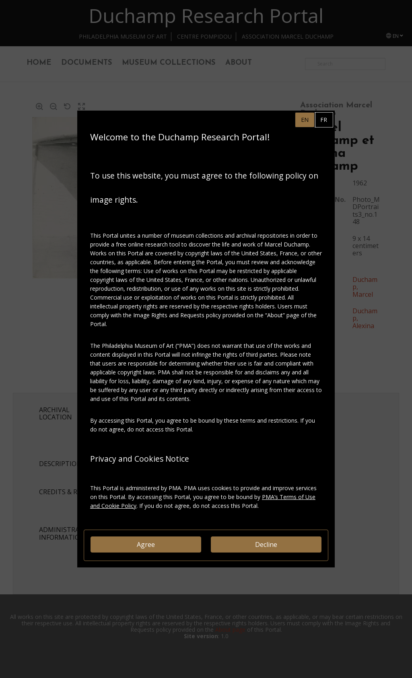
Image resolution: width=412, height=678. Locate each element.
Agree (146, 544)
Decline (266, 544)
